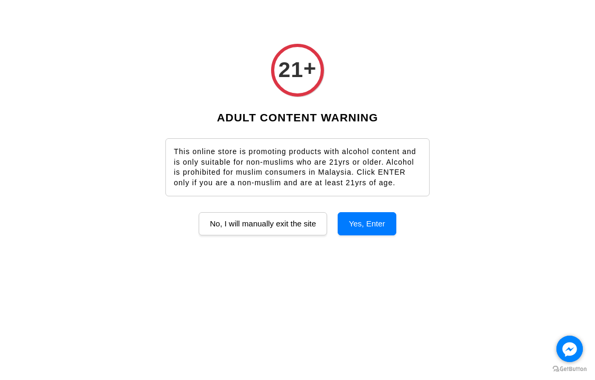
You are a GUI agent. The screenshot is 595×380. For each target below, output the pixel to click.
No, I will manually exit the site (263, 223)
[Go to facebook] (569, 349)
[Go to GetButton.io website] (570, 369)
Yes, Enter (367, 223)
